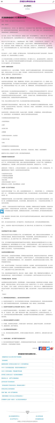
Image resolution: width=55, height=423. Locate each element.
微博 (51, 348)
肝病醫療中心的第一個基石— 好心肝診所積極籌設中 (14, 399)
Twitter (48, 348)
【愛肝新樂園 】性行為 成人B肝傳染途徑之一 (13, 396)
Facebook (40, 348)
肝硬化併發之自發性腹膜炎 (8, 388)
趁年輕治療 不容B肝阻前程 (8, 381)
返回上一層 (2, 212)
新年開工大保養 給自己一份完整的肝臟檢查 (12, 374)
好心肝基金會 (39, 416)
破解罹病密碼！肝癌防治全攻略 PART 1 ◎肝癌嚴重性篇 (15, 364)
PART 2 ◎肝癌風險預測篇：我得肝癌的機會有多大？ (14, 367)
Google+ (44, 348)
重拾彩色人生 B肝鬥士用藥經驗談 (10, 378)
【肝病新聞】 (5, 360)
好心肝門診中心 (14, 419)
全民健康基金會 (39, 419)
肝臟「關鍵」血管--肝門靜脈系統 (10, 392)
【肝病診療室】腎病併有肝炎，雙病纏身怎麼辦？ (14, 385)
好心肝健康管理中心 (14, 416)
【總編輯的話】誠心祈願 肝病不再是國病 (11, 357)
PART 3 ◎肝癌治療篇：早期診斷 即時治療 (12, 371)
